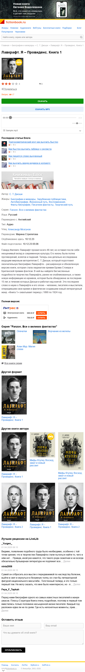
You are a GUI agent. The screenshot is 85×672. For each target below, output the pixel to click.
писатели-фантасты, (43, 204)
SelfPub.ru (46, 665)
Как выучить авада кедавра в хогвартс (30, 163)
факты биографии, (21, 204)
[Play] (12, 123)
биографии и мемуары (23, 45)
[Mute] (69, 123)
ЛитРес (25, 665)
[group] (42, 121)
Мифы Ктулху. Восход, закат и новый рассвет (42, 463)
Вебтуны (37, 28)
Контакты (15, 665)
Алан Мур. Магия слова (26, 347)
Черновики (20, 32)
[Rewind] (6, 123)
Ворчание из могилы (59, 331)
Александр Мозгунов (19, 229)
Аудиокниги (25, 28)
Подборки (66, 28)
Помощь (4, 665)
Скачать (42, 101)
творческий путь (64, 204)
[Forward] (18, 123)
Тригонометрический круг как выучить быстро (33, 142)
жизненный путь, (38, 202)
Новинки (14, 28)
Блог (79, 28)
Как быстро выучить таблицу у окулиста (30, 149)
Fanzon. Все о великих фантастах (28, 210)
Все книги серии (13, 363)
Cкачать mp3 (42, 109)
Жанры (4, 28)
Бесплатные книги (51, 28)
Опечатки (22, 331)
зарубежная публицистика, (52, 199)
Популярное (7, 32)
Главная (5, 45)
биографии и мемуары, (23, 199)
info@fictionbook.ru (9, 669)
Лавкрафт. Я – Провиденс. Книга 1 (12, 418)
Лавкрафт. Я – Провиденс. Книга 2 (12, 525)
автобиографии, (20, 202)
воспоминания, (57, 202)
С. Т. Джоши (42, 45)
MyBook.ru (35, 665)
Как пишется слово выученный (25, 156)
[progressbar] (43, 117)
